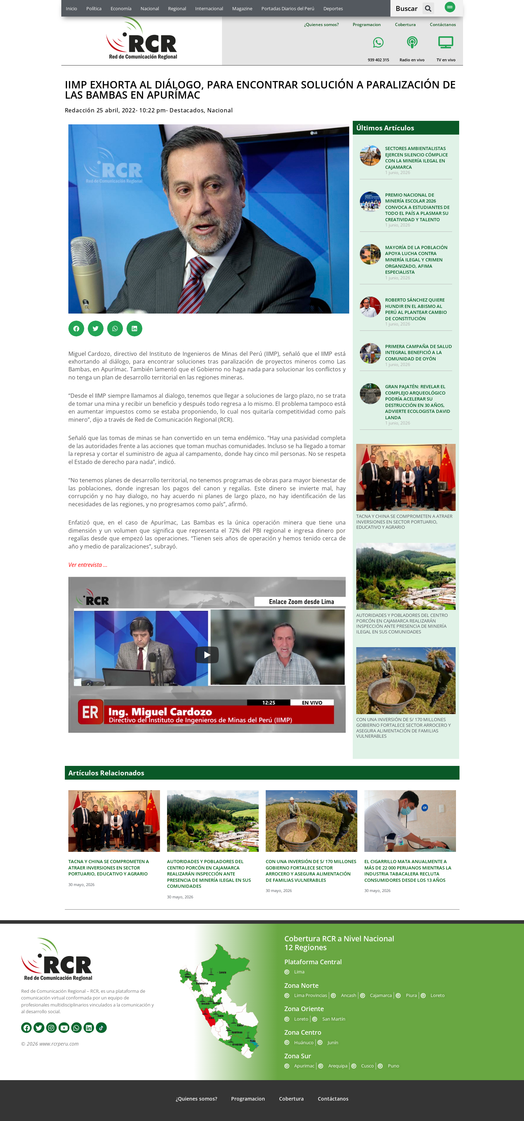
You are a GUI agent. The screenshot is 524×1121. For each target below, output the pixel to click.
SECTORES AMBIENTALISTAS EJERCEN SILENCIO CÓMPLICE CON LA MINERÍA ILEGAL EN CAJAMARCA (416, 157)
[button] (428, 8)
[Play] (207, 654)
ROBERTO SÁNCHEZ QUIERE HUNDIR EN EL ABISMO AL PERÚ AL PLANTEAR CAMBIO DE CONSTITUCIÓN (416, 309)
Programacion (367, 24)
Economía (121, 8)
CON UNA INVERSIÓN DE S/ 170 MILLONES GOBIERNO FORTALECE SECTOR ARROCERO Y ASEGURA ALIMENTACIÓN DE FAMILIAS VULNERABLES (403, 727)
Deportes (333, 8)
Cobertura (405, 24)
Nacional (150, 8)
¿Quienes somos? (321, 24)
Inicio (71, 8)
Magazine (242, 8)
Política (93, 8)
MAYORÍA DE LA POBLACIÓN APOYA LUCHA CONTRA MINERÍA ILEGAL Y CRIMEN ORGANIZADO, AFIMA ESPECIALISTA (416, 259)
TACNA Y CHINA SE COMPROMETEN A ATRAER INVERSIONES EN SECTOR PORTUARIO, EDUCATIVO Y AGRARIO (404, 521)
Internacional (209, 8)
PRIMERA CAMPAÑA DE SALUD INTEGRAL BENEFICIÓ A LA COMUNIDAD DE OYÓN (418, 352)
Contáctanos (443, 24)
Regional (177, 8)
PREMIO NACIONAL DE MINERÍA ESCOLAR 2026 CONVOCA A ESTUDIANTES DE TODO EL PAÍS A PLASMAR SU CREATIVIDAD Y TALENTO (417, 207)
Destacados (186, 110)
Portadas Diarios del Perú (287, 8)
